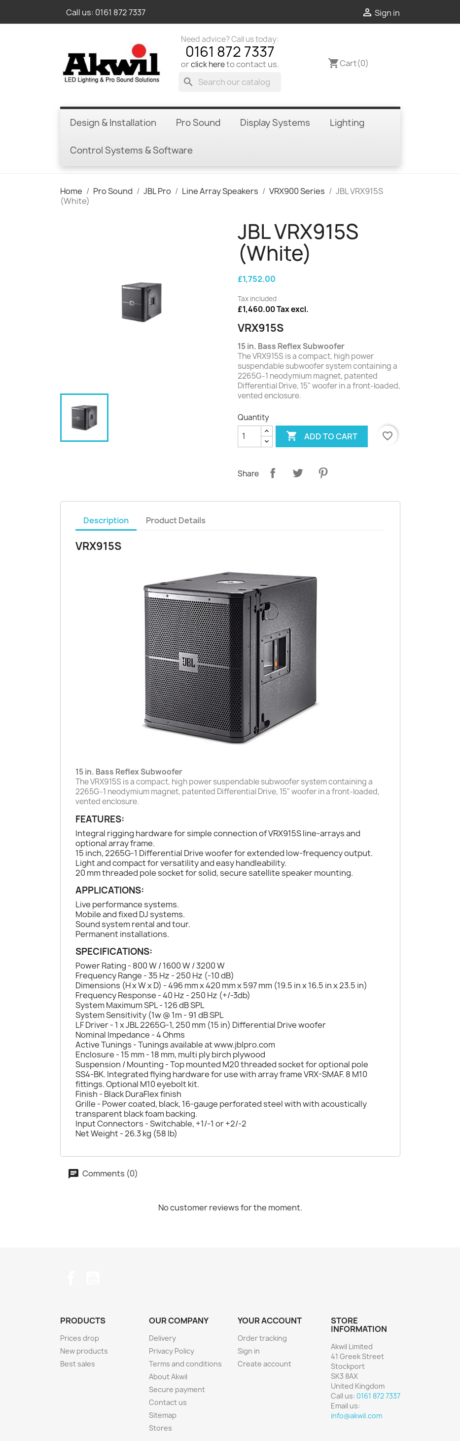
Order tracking (262, 1338)
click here (208, 64)
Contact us (168, 1402)
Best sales (77, 1363)
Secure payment (177, 1389)
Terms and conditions (185, 1363)
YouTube (93, 1278)
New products (84, 1351)
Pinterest (323, 473)
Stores (160, 1428)
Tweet (298, 473)
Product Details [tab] (176, 520)
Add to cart (321, 436)
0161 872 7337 (120, 12)
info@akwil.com (356, 1415)
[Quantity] (249, 436)
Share (273, 473)
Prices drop (79, 1338)
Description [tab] (106, 520)
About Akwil (168, 1376)
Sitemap (163, 1415)
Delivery (162, 1338)
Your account (270, 1320)
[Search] (229, 82)
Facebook (71, 1278)
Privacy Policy (171, 1351)
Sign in (249, 1351)
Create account (264, 1363)
